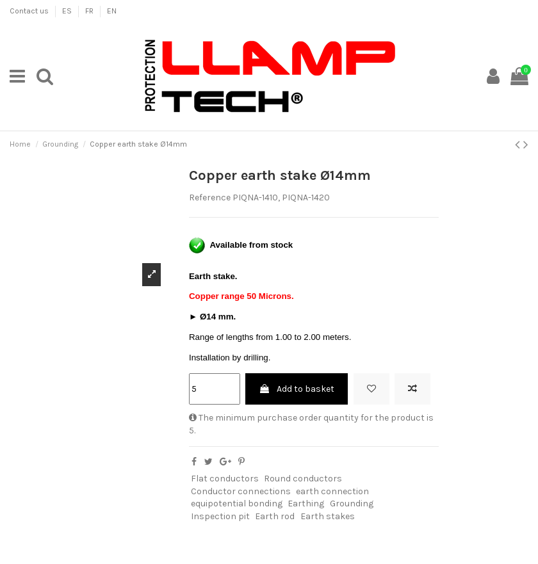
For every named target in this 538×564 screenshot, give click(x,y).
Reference (210, 197)
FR (90, 10)
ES (68, 10)
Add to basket (296, 388)
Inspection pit (220, 516)
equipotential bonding (236, 503)
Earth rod (275, 516)
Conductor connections (241, 491)
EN (112, 10)
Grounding (351, 503)
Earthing (306, 503)
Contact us (30, 10)
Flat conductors (225, 478)
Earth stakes (327, 516)
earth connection (332, 491)
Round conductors (303, 478)
